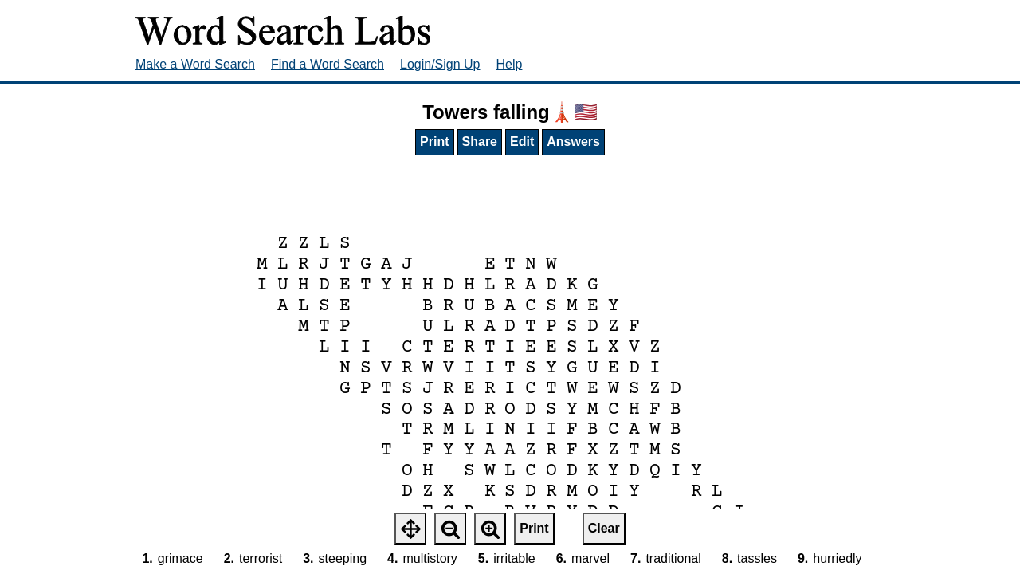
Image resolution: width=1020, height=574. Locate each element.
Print (434, 141)
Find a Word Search (327, 64)
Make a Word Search (195, 64)
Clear (604, 528)
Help (509, 64)
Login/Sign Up (440, 64)
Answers (573, 141)
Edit (522, 141)
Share (479, 141)
